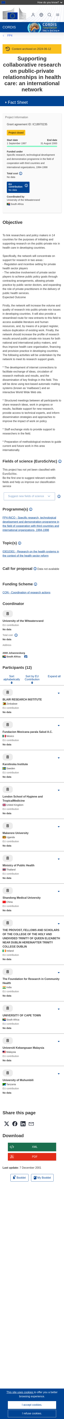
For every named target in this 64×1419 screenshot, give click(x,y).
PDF (35, 1156)
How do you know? (49, 2)
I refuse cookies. (32, 1413)
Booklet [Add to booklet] (19, 1177)
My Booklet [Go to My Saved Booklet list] (42, 1177)
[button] (41, 15)
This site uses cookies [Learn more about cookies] (20, 1392)
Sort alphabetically (11, 678)
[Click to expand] (59, 693)
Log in (33, 15)
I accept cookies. (32, 1404)
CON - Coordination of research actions (26, 592)
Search (49, 15)
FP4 (9, 35)
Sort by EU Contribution (32, 678)
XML (35, 1146)
